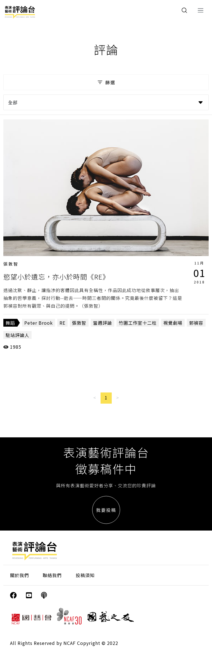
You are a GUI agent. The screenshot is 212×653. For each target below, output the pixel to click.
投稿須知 (85, 575)
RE (62, 322)
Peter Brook (38, 322)
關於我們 (19, 575)
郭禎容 (196, 322)
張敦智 (10, 264)
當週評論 (102, 322)
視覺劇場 (172, 322)
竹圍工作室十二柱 (138, 322)
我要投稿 (106, 510)
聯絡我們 (52, 575)
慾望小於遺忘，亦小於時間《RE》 (56, 276)
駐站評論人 (17, 335)
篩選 (106, 82)
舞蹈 (10, 322)
